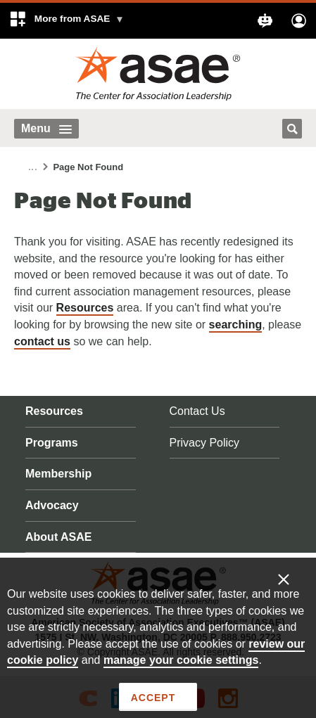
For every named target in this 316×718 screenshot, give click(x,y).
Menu (46, 128)
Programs (51, 443)
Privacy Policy (205, 443)
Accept (153, 697)
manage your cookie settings (181, 660)
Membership (58, 474)
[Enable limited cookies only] (293, 579)
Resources (85, 308)
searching (236, 325)
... (32, 167)
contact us (42, 341)
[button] (66, 21)
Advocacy (52, 505)
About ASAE (58, 537)
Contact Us (197, 411)
